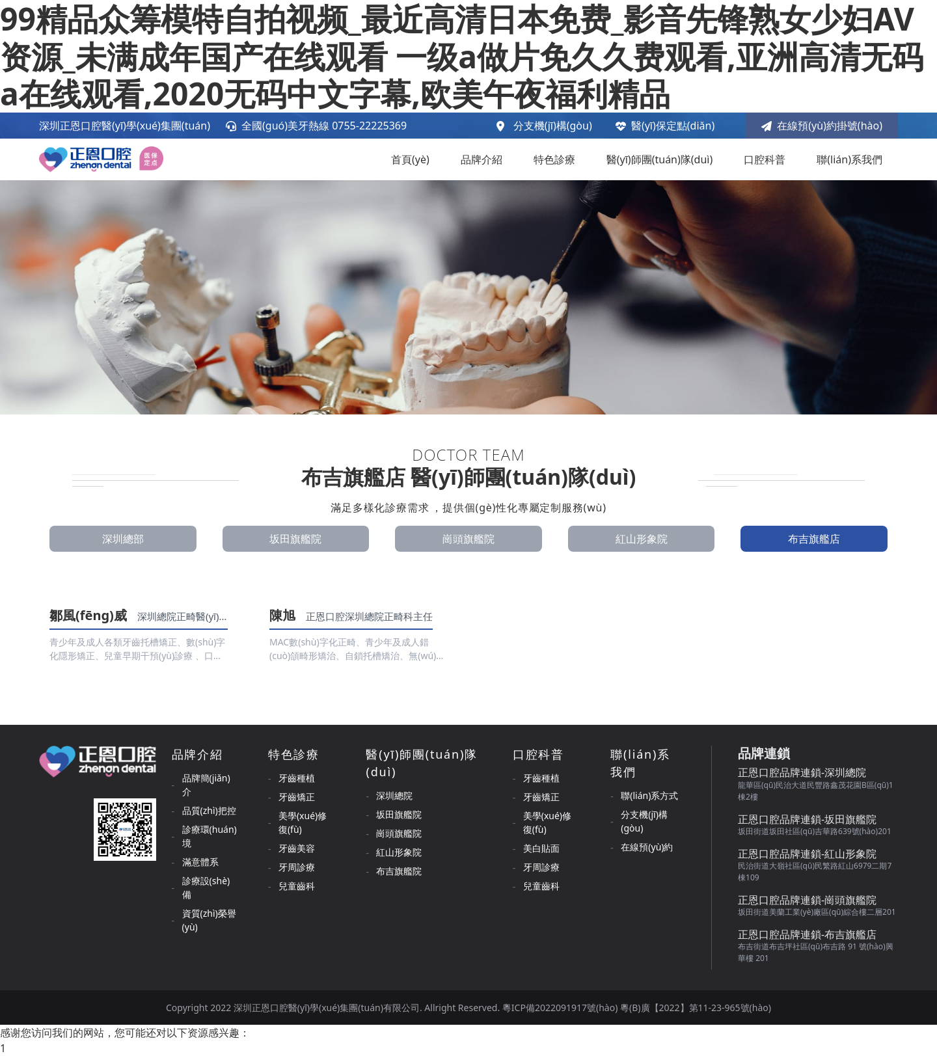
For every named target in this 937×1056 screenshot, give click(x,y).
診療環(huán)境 (209, 836)
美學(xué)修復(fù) (302, 822)
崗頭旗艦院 (468, 539)
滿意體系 (200, 862)
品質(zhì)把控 (209, 810)
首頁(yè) (410, 159)
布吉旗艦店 (814, 539)
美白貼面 (541, 848)
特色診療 (554, 159)
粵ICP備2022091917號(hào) (561, 1007)
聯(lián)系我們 (849, 159)
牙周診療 (296, 867)
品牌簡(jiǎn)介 (206, 785)
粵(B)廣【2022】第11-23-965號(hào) (695, 1007)
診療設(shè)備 (206, 887)
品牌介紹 (481, 159)
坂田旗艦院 (295, 539)
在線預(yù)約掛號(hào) (821, 125)
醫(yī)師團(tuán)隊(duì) (659, 159)
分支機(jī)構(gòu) (553, 125)
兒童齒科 (296, 886)
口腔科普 (764, 159)
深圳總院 (394, 795)
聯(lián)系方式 (649, 795)
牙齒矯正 (296, 797)
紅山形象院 (642, 539)
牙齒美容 (296, 848)
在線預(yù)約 (647, 847)
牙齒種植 (296, 778)
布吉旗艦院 (399, 871)
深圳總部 (123, 539)
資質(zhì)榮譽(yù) (209, 920)
